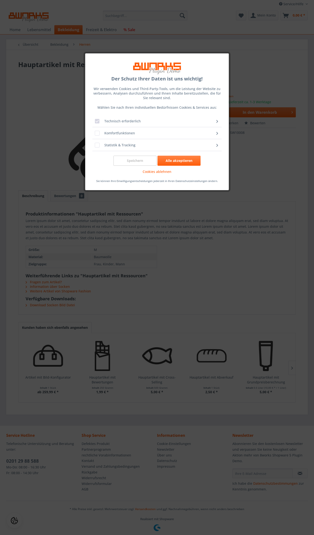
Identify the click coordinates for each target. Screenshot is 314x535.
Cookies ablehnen (157, 171)
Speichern (135, 160)
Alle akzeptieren (179, 160)
